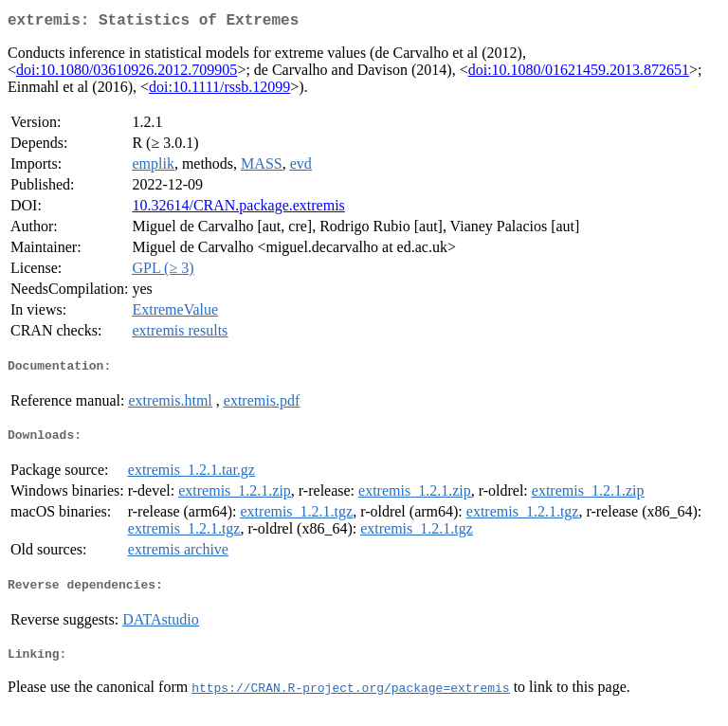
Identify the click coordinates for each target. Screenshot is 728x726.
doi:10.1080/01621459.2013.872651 (578, 73)
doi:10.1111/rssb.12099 (219, 90)
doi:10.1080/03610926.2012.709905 (126, 73)
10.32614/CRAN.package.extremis (238, 209)
